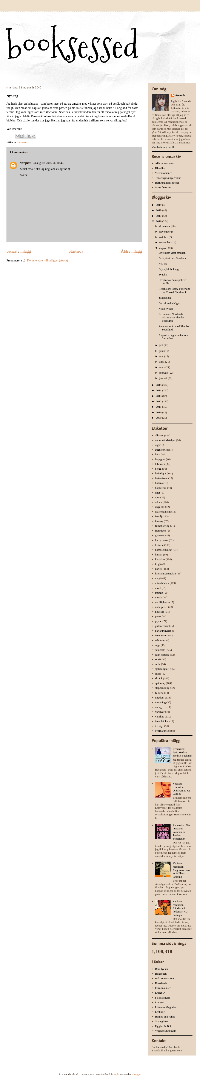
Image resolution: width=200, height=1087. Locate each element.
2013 (159, 396)
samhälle (160, 649)
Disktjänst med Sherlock (172, 258)
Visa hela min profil (163, 147)
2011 (159, 406)
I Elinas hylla (162, 997)
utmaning (160, 702)
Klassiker (160, 168)
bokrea (159, 483)
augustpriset (162, 449)
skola (158, 673)
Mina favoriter (163, 187)
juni (161, 350)
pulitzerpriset (162, 626)
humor (158, 554)
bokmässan (161, 478)
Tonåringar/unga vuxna (168, 177)
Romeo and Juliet (165, 1016)
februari (164, 372)
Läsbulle (160, 1011)
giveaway (160, 535)
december (165, 226)
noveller (159, 611)
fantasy (159, 521)
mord (158, 588)
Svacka (162, 274)
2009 (159, 417)
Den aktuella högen (169, 303)
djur (157, 497)
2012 (159, 401)
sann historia (162, 654)
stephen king (162, 687)
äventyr (159, 726)
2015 (159, 385)
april (162, 361)
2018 (159, 210)
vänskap (159, 716)
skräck (158, 678)
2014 (159, 390)
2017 (159, 215)
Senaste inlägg (18, 251)
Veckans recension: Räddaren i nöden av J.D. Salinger (180, 908)
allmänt (23, 142)
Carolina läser (163, 987)
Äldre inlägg (131, 251)
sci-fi (158, 659)
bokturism (160, 487)
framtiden (160, 530)
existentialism (163, 511)
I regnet (159, 1002)
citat (157, 492)
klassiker (160, 559)
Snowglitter (161, 1021)
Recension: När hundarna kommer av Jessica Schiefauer (181, 832)
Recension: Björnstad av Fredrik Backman (182, 752)
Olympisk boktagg (168, 269)
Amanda (180, 95)
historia (159, 545)
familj (158, 516)
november (165, 231)
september (165, 242)
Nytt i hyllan (165, 308)
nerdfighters (162, 602)
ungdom (159, 697)
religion (159, 640)
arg (156, 445)
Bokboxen (160, 973)
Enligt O (160, 992)
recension (160, 635)
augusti (163, 248)
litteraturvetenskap (165, 573)
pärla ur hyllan (163, 630)
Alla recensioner (164, 163)
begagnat (160, 459)
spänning (160, 683)
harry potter (161, 540)
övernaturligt (162, 730)
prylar (158, 621)
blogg (158, 468)
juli (161, 345)
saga (157, 645)
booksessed (72, 45)
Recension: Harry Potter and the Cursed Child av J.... (174, 290)
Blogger (136, 1074)
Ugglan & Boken (164, 1026)
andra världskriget (165, 440)
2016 (159, 221)
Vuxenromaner (163, 173)
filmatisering (162, 525)
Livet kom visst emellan (171, 252)
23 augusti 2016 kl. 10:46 (48, 163)
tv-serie (159, 692)
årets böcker (162, 721)
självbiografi (162, 668)
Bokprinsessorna (164, 978)
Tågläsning (164, 297)
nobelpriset (161, 607)
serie (157, 664)
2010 (159, 412)
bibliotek (160, 464)
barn (157, 454)
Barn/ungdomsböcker (167, 182)
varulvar (159, 711)
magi (158, 578)
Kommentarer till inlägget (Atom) (47, 260)
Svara (23, 175)
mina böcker (162, 583)
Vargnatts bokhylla (165, 1030)
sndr (116, 1074)
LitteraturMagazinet (166, 1007)
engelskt (159, 506)
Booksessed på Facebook (166, 1047)
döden (158, 502)
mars (162, 367)
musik (158, 597)
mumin (159, 592)
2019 (159, 204)
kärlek (158, 568)
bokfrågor (160, 473)
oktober (164, 237)
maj (161, 356)
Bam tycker (161, 969)
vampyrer (160, 707)
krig (157, 564)
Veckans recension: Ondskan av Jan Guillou (181, 788)
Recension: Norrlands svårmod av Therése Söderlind (171, 317)
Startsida (75, 251)
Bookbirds (161, 983)
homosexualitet (163, 549)
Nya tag (162, 263)
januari (163, 378)
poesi (158, 616)
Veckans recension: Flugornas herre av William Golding (181, 870)
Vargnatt (25, 163)
